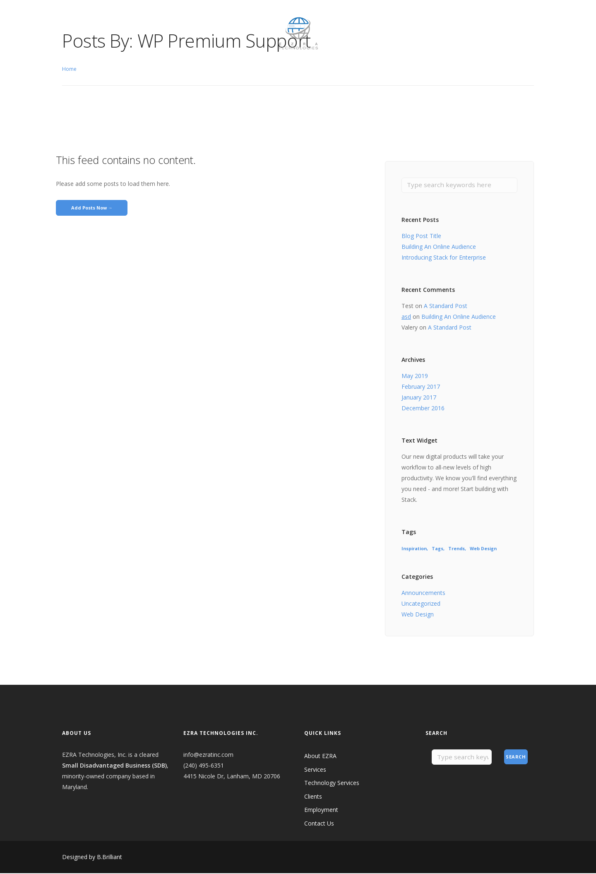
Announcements (423, 593)
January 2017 (418, 398)
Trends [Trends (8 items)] (456, 549)
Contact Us (223, 18)
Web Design (417, 615)
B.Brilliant (109, 858)
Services (315, 770)
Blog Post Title (421, 237)
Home (69, 68)
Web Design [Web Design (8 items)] (483, 549)
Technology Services (331, 783)
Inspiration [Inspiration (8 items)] (414, 549)
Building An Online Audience (438, 247)
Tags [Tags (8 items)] (437, 549)
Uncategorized (420, 604)
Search (515, 757)
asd (406, 317)
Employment (182, 18)
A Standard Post (445, 307)
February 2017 (420, 387)
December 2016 (423, 409)
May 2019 (414, 376)
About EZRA (78, 18)
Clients (147, 18)
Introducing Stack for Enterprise (443, 258)
